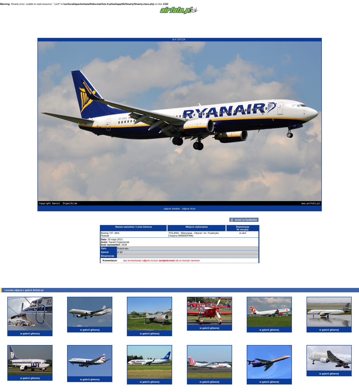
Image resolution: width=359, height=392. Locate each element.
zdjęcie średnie (172, 208)
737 (111, 233)
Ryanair (105, 235)
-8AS (116, 233)
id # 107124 (179, 39)
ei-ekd (242, 233)
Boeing (105, 233)
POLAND (174, 233)
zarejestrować (167, 260)
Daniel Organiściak (119, 242)
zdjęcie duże (188, 208)
